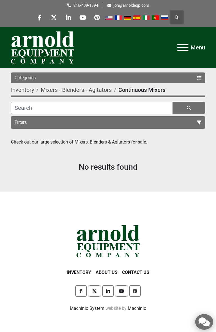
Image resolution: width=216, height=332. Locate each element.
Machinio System (87, 308)
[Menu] (182, 47)
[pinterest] (97, 17)
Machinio (137, 308)
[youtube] (83, 17)
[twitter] (54, 17)
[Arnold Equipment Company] (108, 241)
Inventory (79, 272)
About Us (107, 272)
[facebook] (40, 17)
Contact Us (135, 272)
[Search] (92, 108)
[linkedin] (68, 17)
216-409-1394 (85, 5)
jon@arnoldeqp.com (131, 5)
